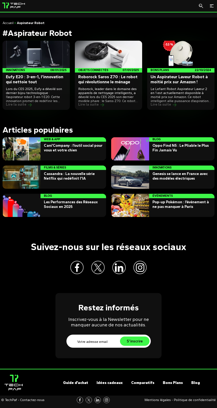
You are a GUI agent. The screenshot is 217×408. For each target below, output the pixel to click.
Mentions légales (157, 403)
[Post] (36, 75)
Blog (195, 386)
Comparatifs (142, 386)
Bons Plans (173, 386)
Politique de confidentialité (195, 403)
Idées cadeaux (110, 386)
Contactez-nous (32, 403)
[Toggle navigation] (211, 6)
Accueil (8, 23)
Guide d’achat (75, 386)
